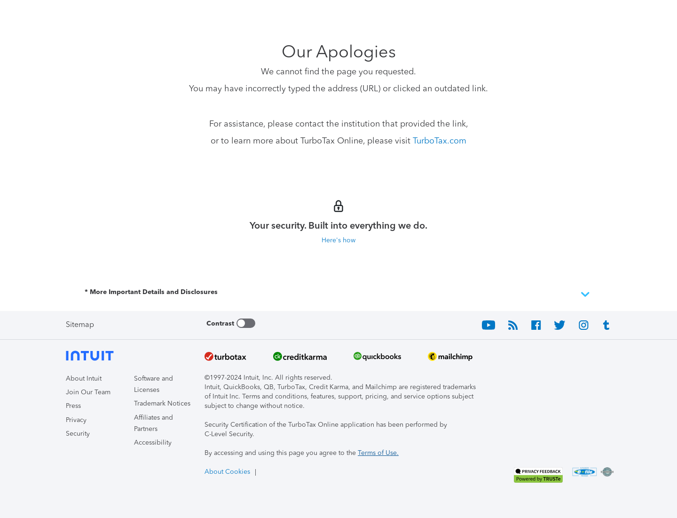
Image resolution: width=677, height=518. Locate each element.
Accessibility (153, 442)
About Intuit (84, 379)
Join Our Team (88, 392)
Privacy (76, 420)
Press (73, 406)
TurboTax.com (439, 140)
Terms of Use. (378, 453)
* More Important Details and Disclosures (338, 294)
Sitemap (80, 324)
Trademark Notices (162, 403)
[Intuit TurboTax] (101, 14)
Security (78, 434)
